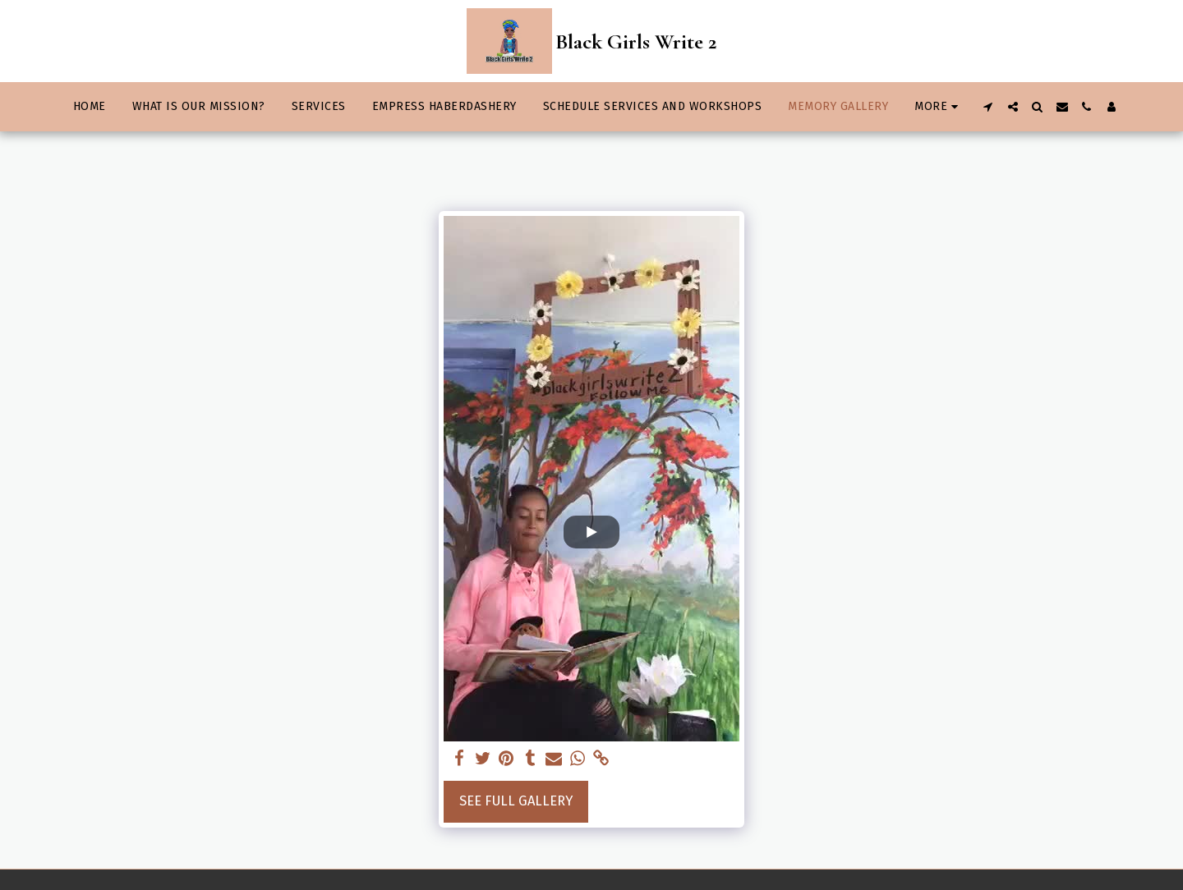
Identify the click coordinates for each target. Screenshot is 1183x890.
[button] (988, 106)
